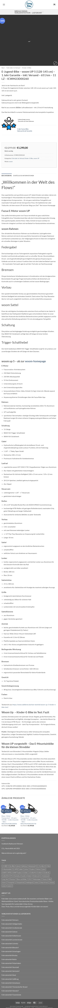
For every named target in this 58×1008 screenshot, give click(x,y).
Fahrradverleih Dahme (9, 914)
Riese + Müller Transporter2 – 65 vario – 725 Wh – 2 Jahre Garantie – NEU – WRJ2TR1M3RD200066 (10, 802)
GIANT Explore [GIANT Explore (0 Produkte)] (17, 855)
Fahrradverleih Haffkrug (10, 962)
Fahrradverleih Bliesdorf (10, 930)
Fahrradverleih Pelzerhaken (11, 946)
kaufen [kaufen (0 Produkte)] (24, 858)
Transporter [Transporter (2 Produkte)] (11, 865)
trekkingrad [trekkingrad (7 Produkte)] (29, 865)
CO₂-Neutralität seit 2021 (11, 831)
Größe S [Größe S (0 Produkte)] (39, 855)
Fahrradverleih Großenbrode (12, 910)
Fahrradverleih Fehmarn (10, 902)
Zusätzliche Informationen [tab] (23, 158)
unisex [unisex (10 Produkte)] (36, 865)
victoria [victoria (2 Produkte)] (52, 865)
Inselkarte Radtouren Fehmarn (12, 826)
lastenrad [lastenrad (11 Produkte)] (46, 858)
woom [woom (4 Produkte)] (4, 868)
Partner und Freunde (13, 990)
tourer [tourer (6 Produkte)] (4, 865)
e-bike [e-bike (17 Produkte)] (42, 848)
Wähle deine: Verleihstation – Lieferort (29, 12)
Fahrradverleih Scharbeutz (11, 965)
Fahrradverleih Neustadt (10, 950)
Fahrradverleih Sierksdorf (10, 954)
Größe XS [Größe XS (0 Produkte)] (5, 858)
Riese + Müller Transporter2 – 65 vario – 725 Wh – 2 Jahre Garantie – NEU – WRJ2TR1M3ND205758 (29, 802)
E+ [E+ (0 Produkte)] (37, 848)
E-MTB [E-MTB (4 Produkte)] (15, 852)
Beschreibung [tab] (7, 158)
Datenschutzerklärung (44, 990)
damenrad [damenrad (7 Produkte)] (32, 848)
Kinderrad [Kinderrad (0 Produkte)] (36, 858)
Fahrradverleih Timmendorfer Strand (14, 969)
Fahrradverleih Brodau (9, 938)
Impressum (26, 990)
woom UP (36, 141)
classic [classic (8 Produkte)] (18, 848)
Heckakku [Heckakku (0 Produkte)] (17, 858)
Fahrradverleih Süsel (9, 958)
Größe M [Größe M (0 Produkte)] (32, 855)
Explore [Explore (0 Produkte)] (32, 852)
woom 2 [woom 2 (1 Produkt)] (10, 868)
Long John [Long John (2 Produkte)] (5, 862)
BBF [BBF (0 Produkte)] (6, 848)
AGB (32, 990)
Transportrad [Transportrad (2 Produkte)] (20, 865)
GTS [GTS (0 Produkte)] (11, 858)
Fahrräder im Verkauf (13, 50)
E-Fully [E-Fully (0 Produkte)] (48, 848)
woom (11, 144)
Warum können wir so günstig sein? (14, 836)
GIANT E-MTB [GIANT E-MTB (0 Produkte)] (6, 855)
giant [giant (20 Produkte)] (43, 852)
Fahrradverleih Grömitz (10, 926)
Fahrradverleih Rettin (9, 942)
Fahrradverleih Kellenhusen (11, 918)
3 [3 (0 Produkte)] (2, 848)
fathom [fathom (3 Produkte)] (38, 852)
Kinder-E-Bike (26, 50)
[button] (4, 4)
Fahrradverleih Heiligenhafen (12, 906)
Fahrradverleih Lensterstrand (12, 922)
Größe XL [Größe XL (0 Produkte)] (47, 855)
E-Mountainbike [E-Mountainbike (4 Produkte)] (7, 852)
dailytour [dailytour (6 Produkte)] (24, 848)
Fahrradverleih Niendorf (10, 973)
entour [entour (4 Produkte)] (26, 852)
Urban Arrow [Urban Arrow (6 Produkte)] (44, 865)
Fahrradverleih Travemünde (11, 977)
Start (3, 50)
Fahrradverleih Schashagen (11, 934)
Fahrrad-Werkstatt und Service (36, 989)
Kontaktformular (16, 989)
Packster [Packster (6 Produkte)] (12, 862)
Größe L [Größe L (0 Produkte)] (25, 855)
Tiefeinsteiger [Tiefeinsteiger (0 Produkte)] (37, 862)
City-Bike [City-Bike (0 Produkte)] (11, 848)
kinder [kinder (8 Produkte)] (29, 858)
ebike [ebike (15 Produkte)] (21, 852)
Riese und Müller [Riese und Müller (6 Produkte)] (22, 862)
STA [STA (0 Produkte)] (29, 862)
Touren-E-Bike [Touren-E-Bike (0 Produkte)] (47, 862)
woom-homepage (35, 343)
